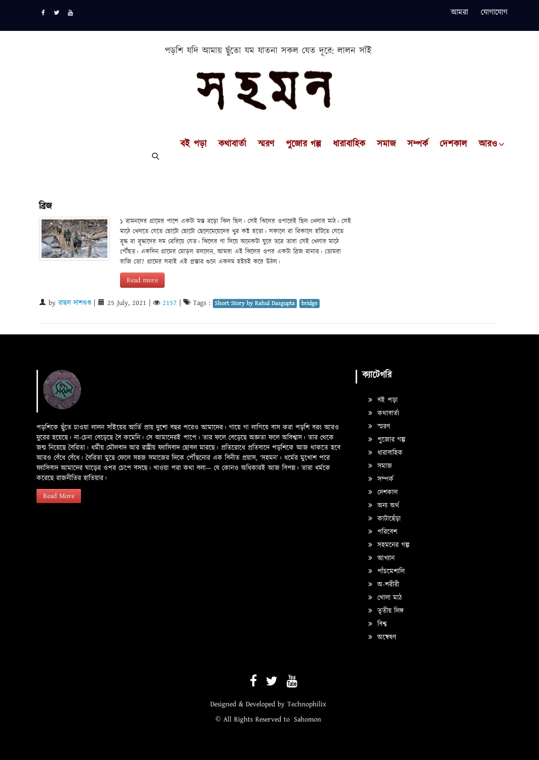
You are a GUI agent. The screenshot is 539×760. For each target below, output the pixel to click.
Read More (58, 496)
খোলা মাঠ (385, 598)
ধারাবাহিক (349, 144)
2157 (170, 303)
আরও (488, 144)
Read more (142, 280)
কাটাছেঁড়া (384, 519)
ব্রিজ (45, 206)
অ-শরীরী (383, 585)
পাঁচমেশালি (386, 571)
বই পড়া (193, 144)
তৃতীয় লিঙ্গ (386, 611)
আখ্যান (381, 558)
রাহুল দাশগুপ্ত (74, 303)
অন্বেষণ (382, 637)
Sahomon (307, 719)
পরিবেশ (382, 532)
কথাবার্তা (232, 144)
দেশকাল (453, 144)
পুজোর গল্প (303, 144)
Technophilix (306, 704)
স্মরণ (266, 144)
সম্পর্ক (417, 144)
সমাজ (386, 144)
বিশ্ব (377, 624)
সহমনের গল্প (388, 545)
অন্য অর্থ (383, 506)
